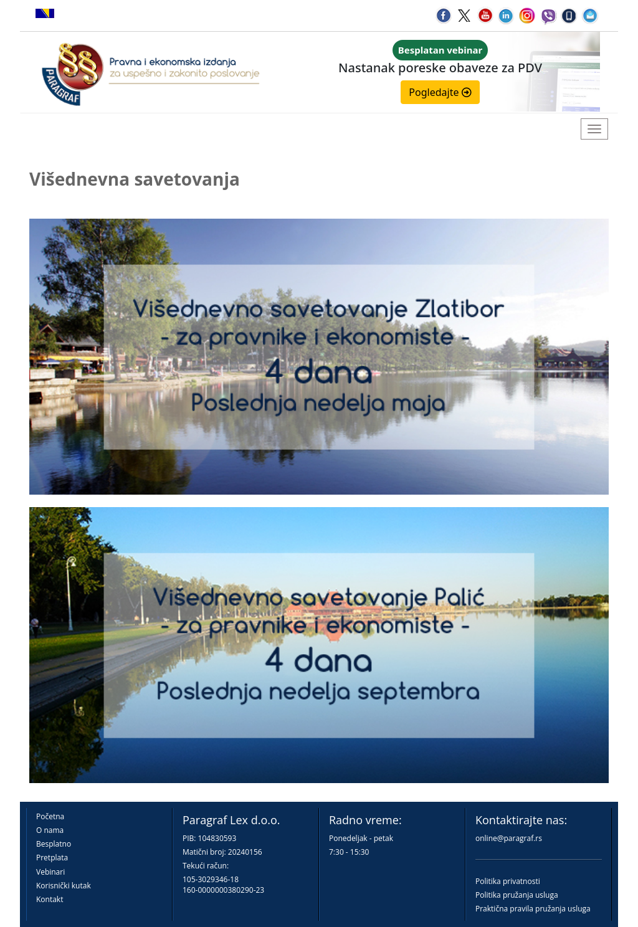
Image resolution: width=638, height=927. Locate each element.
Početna (50, 816)
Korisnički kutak (63, 885)
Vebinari (50, 872)
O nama (50, 830)
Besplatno (53, 844)
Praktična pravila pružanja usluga (533, 908)
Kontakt (49, 899)
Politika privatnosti (507, 881)
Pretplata (52, 857)
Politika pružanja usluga (516, 895)
